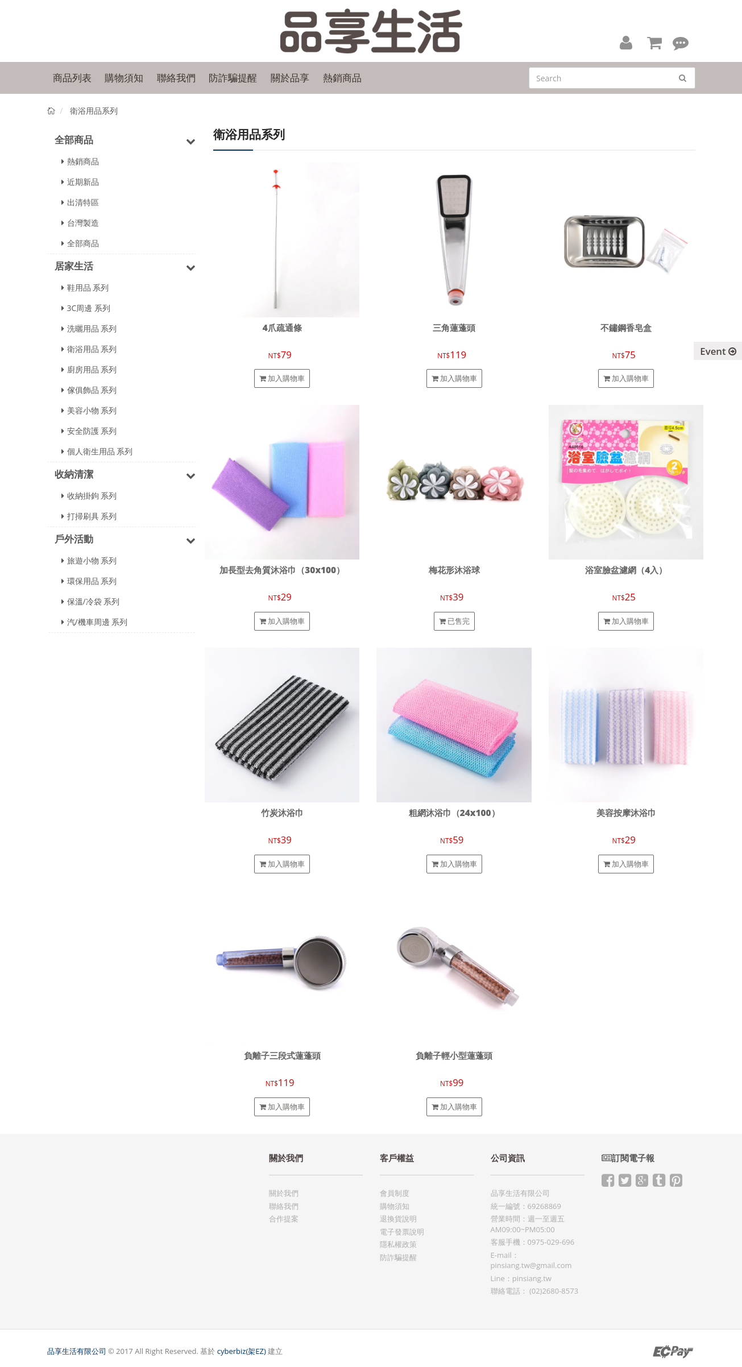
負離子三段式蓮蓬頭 (282, 1056)
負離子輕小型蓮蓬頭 (454, 1056)
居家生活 (125, 266)
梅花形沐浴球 (454, 570)
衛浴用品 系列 (89, 348)
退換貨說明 (398, 1218)
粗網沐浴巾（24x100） (454, 813)
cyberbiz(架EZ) (241, 1351)
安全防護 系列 (89, 430)
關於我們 (284, 1193)
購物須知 (394, 1206)
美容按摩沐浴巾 (626, 813)
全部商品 (125, 140)
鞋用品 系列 (85, 287)
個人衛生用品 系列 (97, 451)
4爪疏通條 (282, 328)
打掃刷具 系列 (89, 516)
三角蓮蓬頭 (454, 328)
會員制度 (394, 1193)
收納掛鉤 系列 (89, 495)
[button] (626, 42)
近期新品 (80, 181)
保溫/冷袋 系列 (90, 601)
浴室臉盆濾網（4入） (626, 570)
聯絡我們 (284, 1206)
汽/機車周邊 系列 (94, 621)
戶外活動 (125, 539)
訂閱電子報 (628, 1158)
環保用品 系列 (89, 580)
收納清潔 (125, 474)
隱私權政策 (398, 1244)
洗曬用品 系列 (89, 328)
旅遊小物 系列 (89, 560)
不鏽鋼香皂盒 (626, 328)
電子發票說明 (402, 1232)
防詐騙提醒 (398, 1257)
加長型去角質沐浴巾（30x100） (282, 570)
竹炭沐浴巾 (282, 813)
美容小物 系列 (89, 410)
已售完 (454, 621)
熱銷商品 (80, 161)
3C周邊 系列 (85, 308)
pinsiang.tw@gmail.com (531, 1265)
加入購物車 (282, 378)
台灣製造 (80, 222)
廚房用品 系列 (89, 369)
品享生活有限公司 (76, 1351)
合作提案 (284, 1218)
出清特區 (80, 202)
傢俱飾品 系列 (89, 389)
